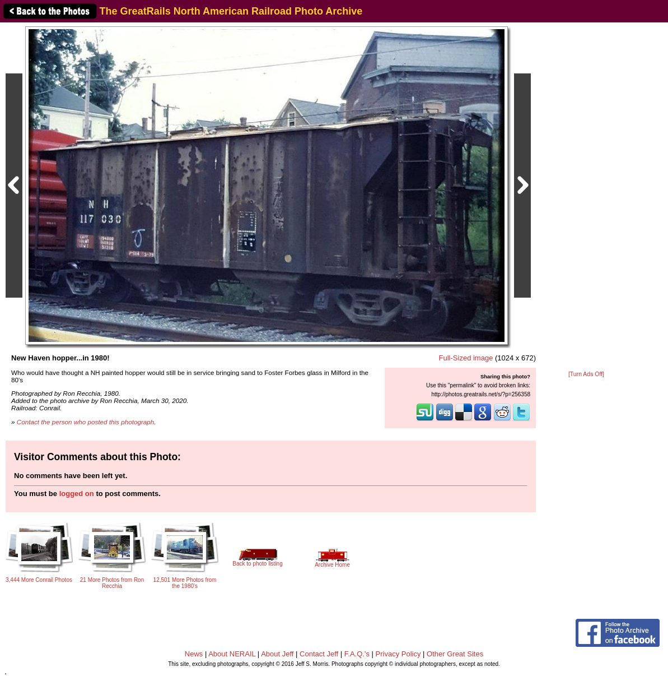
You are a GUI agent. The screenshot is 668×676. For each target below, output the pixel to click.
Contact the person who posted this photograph (86, 421)
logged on (76, 493)
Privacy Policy (398, 654)
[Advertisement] (586, 197)
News (194, 654)
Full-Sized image (466, 358)
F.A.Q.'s (357, 654)
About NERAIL (231, 654)
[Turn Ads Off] (586, 374)
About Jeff (277, 654)
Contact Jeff (319, 654)
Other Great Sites (455, 654)
